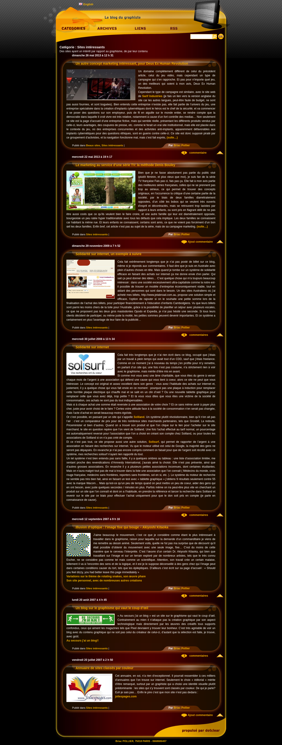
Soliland (139, 417)
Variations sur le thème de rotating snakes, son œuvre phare (106, 576)
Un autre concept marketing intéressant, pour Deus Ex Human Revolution (132, 63)
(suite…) (172, 137)
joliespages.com (126, 696)
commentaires (198, 335)
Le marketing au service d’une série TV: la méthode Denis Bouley (125, 165)
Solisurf (154, 441)
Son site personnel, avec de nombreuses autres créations (104, 580)
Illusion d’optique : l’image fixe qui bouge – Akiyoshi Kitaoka (122, 527)
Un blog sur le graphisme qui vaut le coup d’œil (112, 608)
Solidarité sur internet (92, 347)
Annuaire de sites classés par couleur (104, 668)
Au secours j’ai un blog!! (82, 640)
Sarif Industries (152, 96)
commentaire (198, 152)
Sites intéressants (112, 145)
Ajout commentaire (200, 241)
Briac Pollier (182, 145)
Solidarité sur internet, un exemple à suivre (108, 254)
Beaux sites (93, 145)
